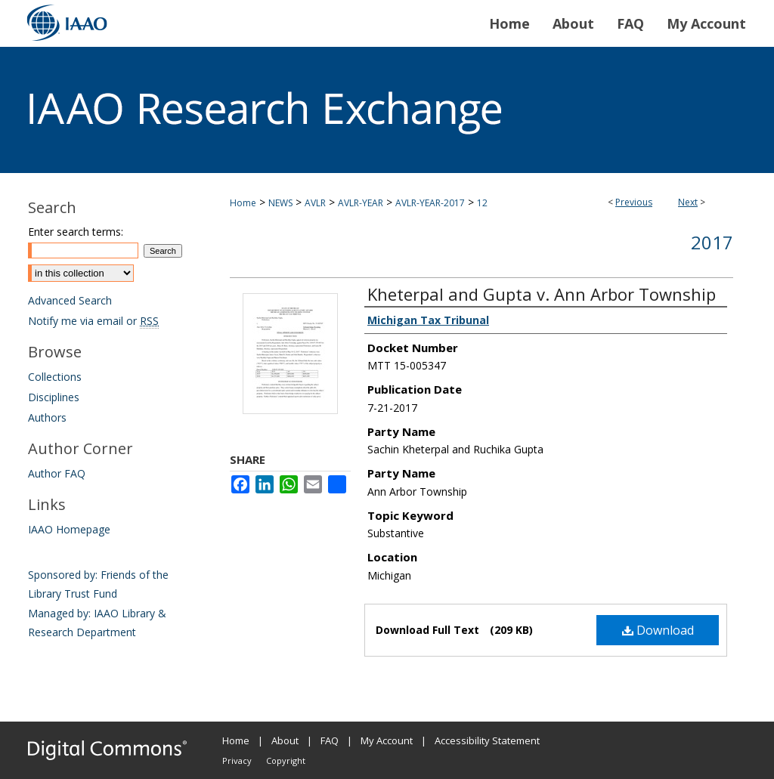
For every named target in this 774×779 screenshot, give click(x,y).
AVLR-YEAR (360, 202)
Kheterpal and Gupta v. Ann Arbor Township (541, 294)
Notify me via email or (93, 321)
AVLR (315, 202)
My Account (387, 740)
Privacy (237, 760)
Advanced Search (70, 300)
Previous (633, 202)
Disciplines (53, 397)
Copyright (285, 760)
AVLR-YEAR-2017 (430, 202)
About (285, 740)
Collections (55, 376)
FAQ (329, 740)
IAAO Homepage (69, 529)
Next (688, 202)
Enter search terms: (75, 231)
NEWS (280, 202)
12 (482, 202)
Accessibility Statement (487, 740)
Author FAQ (56, 473)
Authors (47, 417)
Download (658, 630)
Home (243, 202)
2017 (712, 242)
